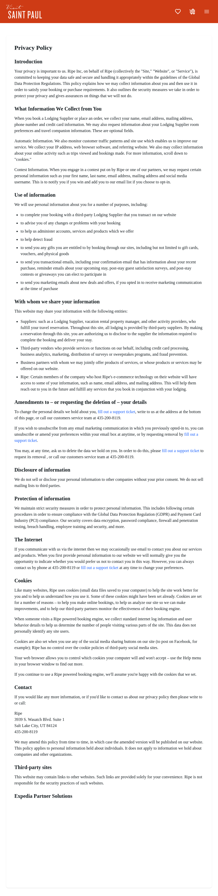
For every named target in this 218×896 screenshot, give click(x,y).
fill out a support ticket (116, 412)
